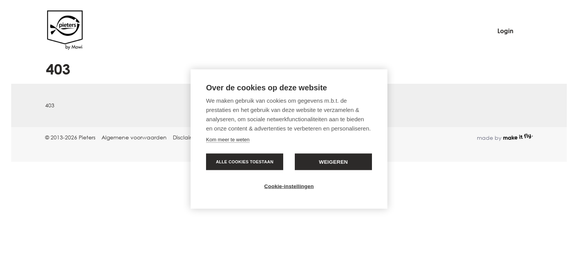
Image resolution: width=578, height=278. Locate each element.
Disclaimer (186, 137)
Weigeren (333, 162)
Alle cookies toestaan (244, 161)
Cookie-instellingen (289, 186)
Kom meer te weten (228, 139)
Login (505, 31)
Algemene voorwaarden (134, 137)
